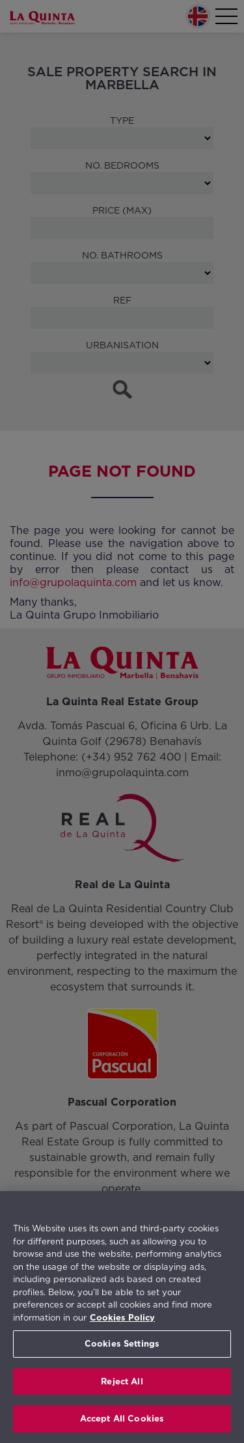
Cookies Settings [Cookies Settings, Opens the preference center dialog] (122, 1344)
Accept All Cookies (122, 1418)
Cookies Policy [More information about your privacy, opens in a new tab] (122, 1318)
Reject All (121, 1381)
